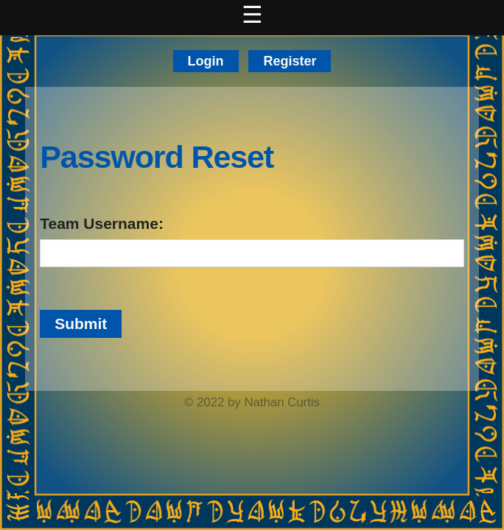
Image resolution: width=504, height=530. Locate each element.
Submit (81, 323)
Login (206, 61)
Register (289, 61)
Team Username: (102, 223)
